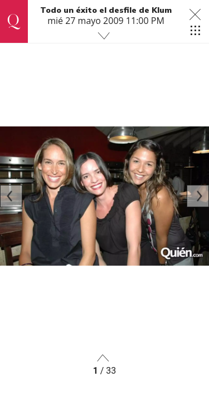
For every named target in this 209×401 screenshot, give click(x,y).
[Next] (198, 196)
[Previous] (11, 196)
